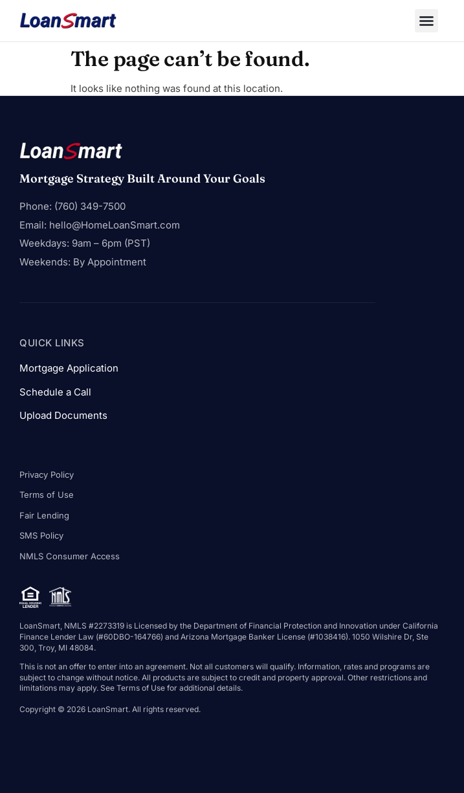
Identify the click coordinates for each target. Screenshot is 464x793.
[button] (426, 20)
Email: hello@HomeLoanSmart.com (99, 225)
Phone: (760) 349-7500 (72, 206)
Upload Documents (63, 415)
